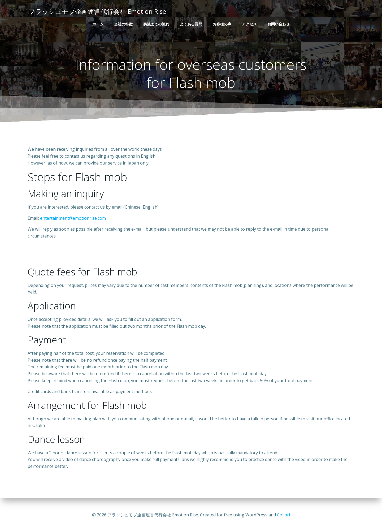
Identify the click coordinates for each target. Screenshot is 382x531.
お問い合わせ (278, 24)
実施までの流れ (156, 24)
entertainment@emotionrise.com (73, 220)
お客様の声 (222, 24)
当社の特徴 (123, 24)
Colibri (283, 515)
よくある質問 (191, 24)
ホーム (97, 24)
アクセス (249, 24)
